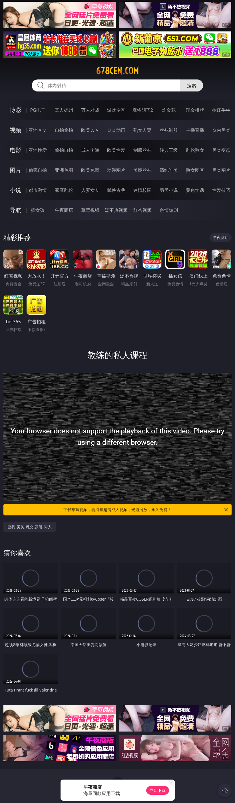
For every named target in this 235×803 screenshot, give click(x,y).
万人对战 (90, 110)
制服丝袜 (142, 150)
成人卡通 (90, 150)
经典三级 (169, 150)
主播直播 (195, 130)
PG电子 (37, 110)
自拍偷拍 (64, 130)
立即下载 (158, 790)
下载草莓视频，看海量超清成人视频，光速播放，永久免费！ (145, 509)
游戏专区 (116, 110)
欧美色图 (90, 170)
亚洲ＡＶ (38, 130)
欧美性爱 (116, 150)
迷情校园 (142, 190)
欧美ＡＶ (90, 130)
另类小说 (169, 190)
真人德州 (64, 110)
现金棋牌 (195, 110)
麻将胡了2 (142, 110)
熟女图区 (195, 170)
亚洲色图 (64, 170)
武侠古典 (116, 190)
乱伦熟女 (195, 150)
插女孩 (38, 210)
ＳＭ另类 (221, 130)
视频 (15, 130)
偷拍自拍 (64, 150)
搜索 (191, 85)
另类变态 (221, 150)
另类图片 (221, 170)
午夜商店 (64, 210)
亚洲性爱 (38, 150)
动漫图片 (116, 170)
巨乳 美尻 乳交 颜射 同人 (29, 526)
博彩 (15, 110)
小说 (15, 190)
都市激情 (38, 190)
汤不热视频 (116, 210)
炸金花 (169, 110)
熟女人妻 (142, 130)
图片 (15, 170)
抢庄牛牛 (221, 110)
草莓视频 (90, 210)
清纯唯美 (169, 170)
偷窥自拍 (38, 170)
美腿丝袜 (142, 170)
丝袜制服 (169, 130)
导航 (15, 210)
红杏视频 (142, 210)
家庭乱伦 (64, 190)
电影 (15, 150)
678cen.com (117, 71)
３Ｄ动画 (116, 130)
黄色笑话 (195, 190)
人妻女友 (90, 190)
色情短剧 (169, 210)
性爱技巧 (221, 190)
